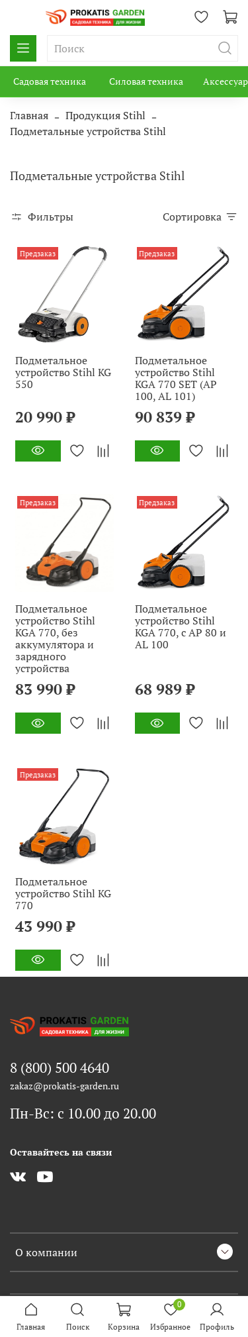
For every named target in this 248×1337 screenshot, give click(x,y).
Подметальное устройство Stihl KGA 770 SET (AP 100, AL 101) (176, 378)
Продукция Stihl (105, 115)
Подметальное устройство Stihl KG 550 (63, 372)
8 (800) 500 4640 (59, 1067)
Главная (29, 115)
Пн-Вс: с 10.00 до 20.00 (83, 1113)
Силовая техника (146, 81)
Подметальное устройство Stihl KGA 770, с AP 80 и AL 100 (180, 626)
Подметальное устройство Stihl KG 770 (63, 893)
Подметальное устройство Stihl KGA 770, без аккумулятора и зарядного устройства (55, 638)
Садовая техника (49, 81)
